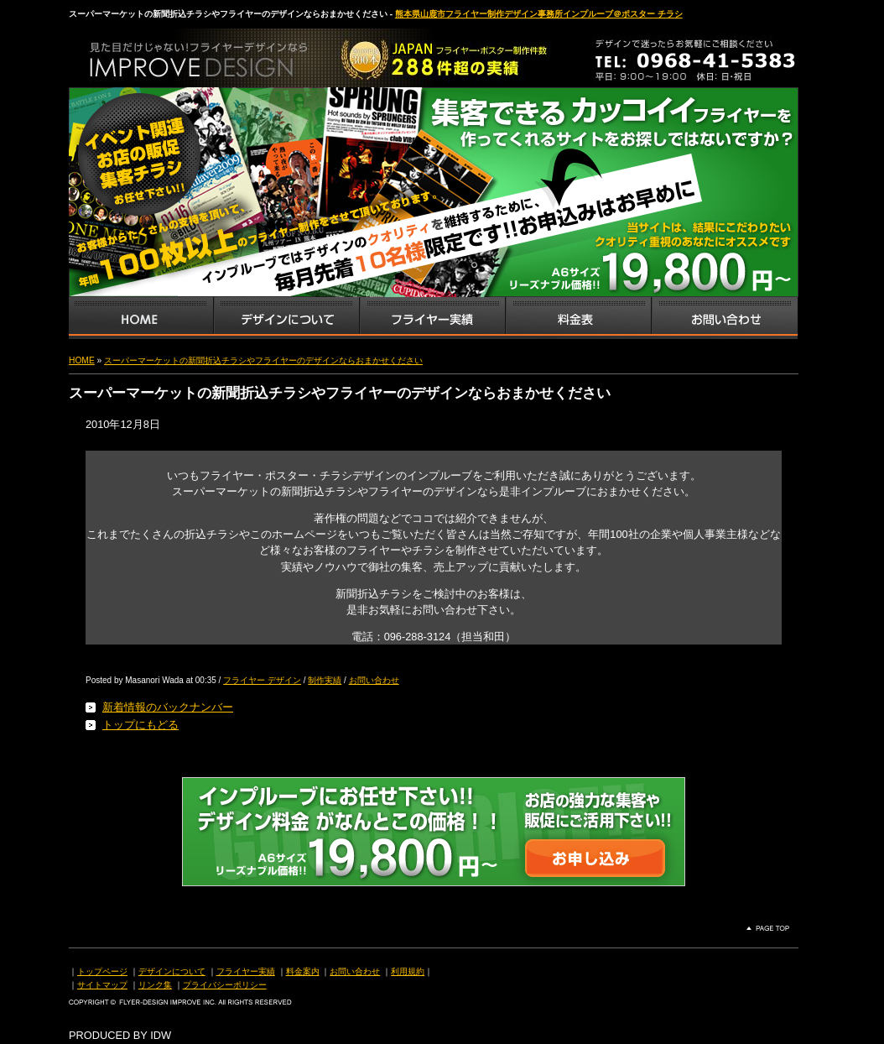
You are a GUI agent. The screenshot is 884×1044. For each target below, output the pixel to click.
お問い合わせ (724, 318)
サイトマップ (102, 984)
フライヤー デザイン (262, 680)
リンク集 (155, 984)
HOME (82, 360)
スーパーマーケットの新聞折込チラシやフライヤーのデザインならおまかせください (263, 360)
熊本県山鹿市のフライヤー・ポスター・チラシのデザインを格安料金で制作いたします (245, 54)
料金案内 (303, 971)
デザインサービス (286, 318)
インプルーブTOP (141, 318)
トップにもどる (140, 724)
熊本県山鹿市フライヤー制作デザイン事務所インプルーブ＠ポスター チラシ (539, 13)
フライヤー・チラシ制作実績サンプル (432, 318)
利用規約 (407, 971)
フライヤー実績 (245, 971)
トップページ (102, 971)
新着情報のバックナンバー (167, 707)
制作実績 (324, 680)
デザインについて (171, 971)
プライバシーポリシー (225, 984)
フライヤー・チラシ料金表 (578, 318)
